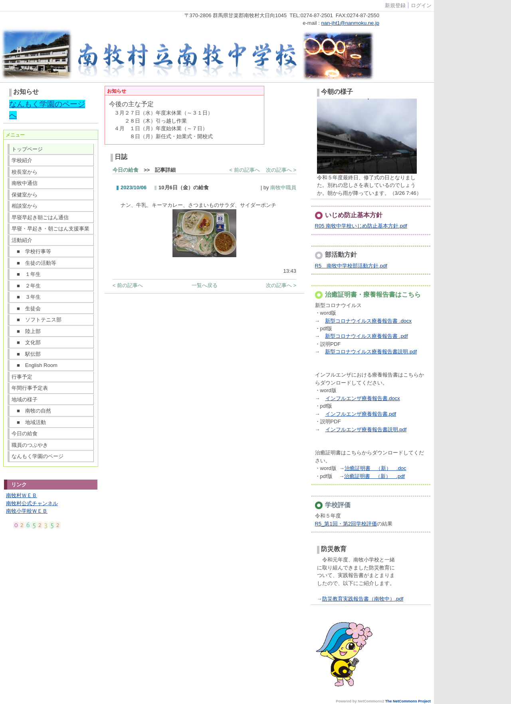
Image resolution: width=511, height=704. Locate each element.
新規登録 (395, 5)
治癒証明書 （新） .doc (375, 468)
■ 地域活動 (29, 422)
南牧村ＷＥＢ (21, 495)
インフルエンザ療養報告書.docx (362, 398)
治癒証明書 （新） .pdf (374, 476)
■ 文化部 (26, 342)
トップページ (27, 149)
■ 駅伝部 (26, 354)
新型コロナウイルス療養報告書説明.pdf (371, 352)
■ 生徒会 (26, 308)
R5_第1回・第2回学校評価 (346, 524)
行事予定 (22, 377)
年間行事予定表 (30, 388)
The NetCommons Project (408, 701)
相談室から (25, 206)
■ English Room (34, 365)
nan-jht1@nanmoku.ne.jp (350, 23)
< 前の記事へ (245, 170)
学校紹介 (22, 160)
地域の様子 (25, 400)
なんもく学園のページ (37, 456)
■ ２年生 (26, 286)
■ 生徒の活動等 (34, 263)
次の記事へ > (281, 170)
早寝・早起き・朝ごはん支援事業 (50, 229)
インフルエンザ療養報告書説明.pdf (366, 429)
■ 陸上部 (26, 331)
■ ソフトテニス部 (36, 320)
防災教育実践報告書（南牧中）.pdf (363, 599)
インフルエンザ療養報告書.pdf (360, 414)
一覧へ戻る (205, 285)
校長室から (25, 172)
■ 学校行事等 (31, 251)
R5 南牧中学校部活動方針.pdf (351, 266)
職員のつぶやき (30, 445)
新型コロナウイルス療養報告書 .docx (368, 321)
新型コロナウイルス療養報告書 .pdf (366, 336)
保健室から (25, 195)
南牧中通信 (25, 183)
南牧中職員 (283, 187)
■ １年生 (26, 274)
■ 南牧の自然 (31, 411)
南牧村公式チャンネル (32, 503)
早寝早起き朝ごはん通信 (40, 217)
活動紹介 (22, 240)
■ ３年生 (26, 297)
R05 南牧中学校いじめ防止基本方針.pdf (361, 226)
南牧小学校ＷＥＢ (27, 511)
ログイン (421, 5)
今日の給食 (25, 433)
